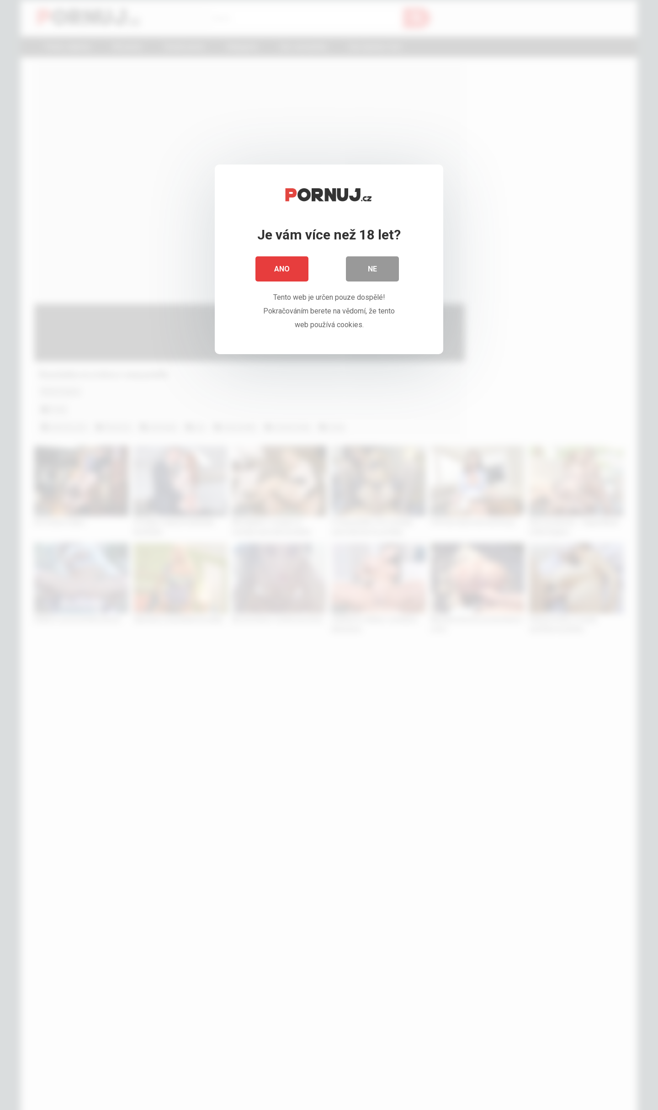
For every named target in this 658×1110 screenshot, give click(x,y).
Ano (282, 269)
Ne (372, 269)
